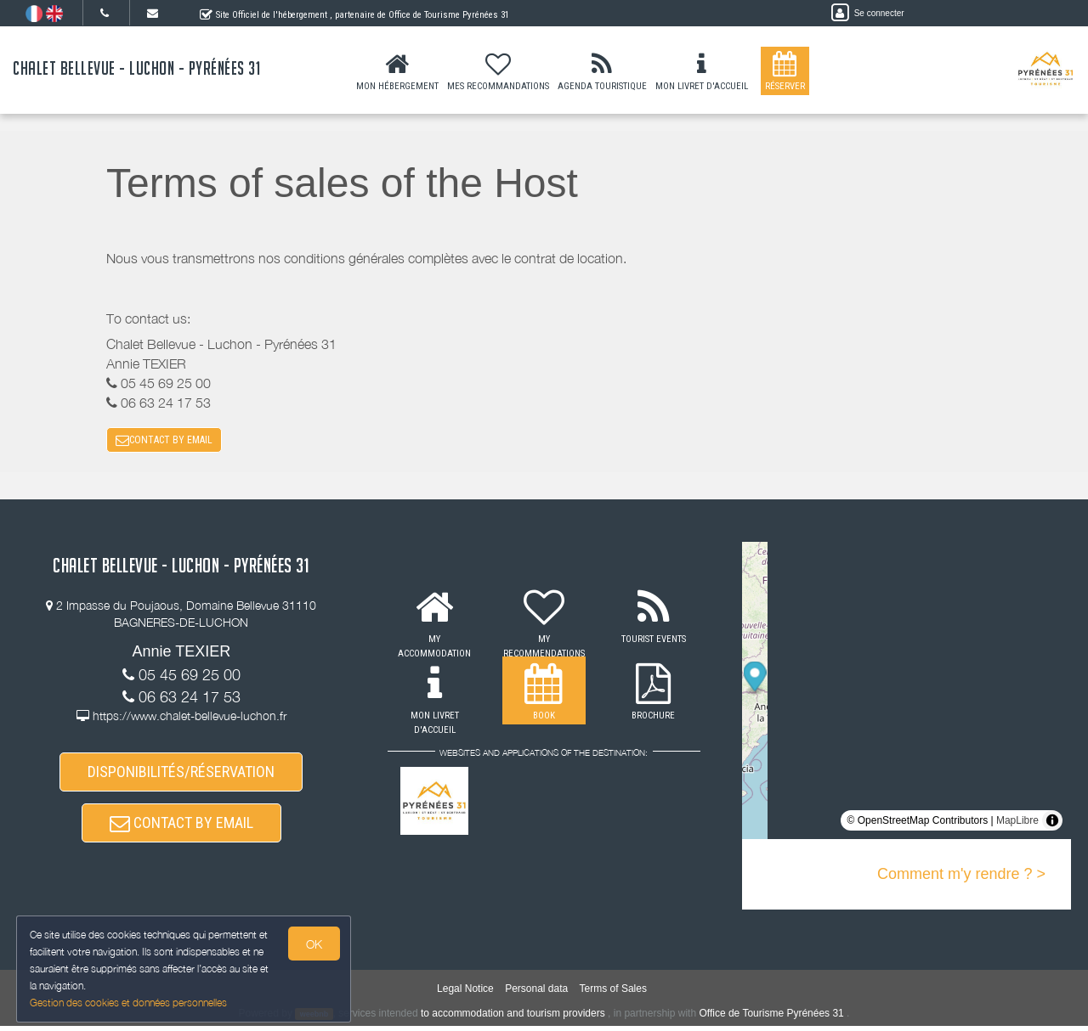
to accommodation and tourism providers (513, 1018)
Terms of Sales (613, 994)
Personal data (536, 994)
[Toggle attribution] (1052, 822)
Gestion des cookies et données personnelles (129, 1002)
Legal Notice (465, 994)
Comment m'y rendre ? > (961, 875)
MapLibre (1017, 822)
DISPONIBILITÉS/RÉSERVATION (181, 774)
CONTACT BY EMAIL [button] (164, 441)
